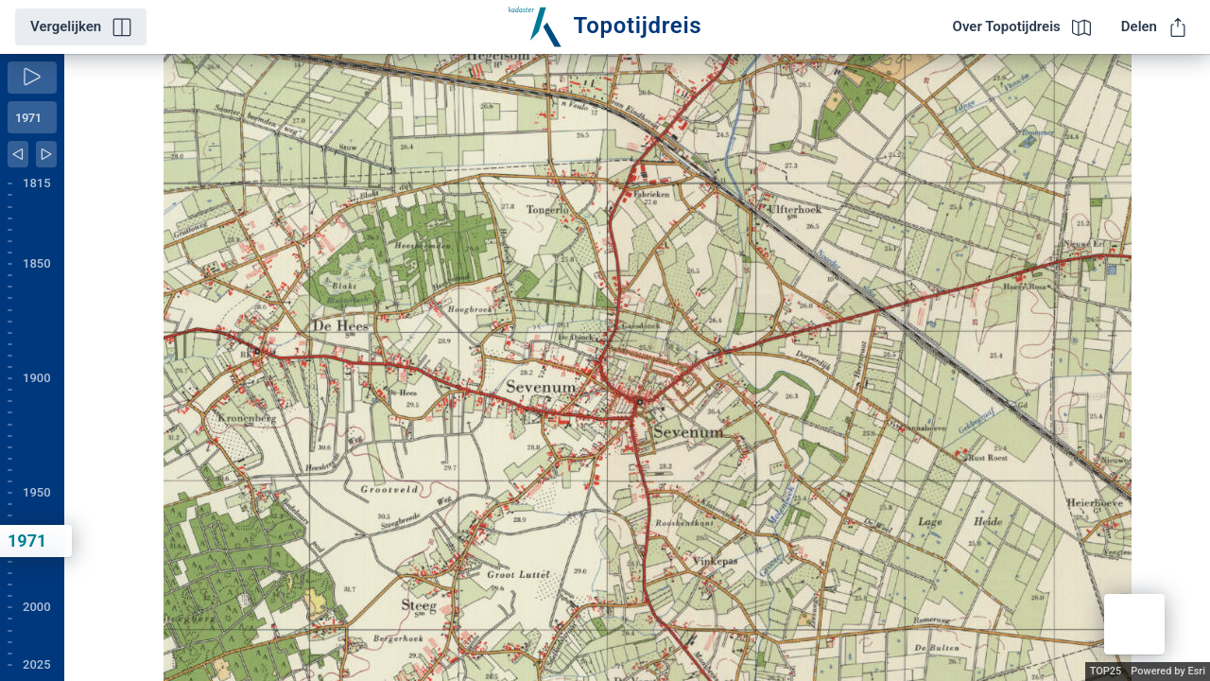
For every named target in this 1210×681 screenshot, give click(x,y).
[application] (637, 367)
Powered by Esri (1168, 671)
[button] (1134, 624)
